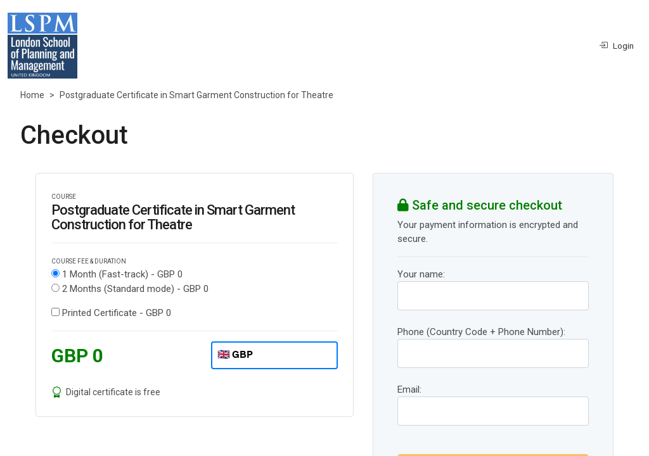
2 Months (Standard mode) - (135, 288)
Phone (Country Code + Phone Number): (481, 332)
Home (32, 95)
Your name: (421, 274)
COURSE (63, 196)
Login (616, 46)
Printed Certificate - (116, 313)
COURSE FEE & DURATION (88, 261)
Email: (409, 389)
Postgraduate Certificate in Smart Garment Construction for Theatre (196, 95)
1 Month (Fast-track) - (122, 274)
